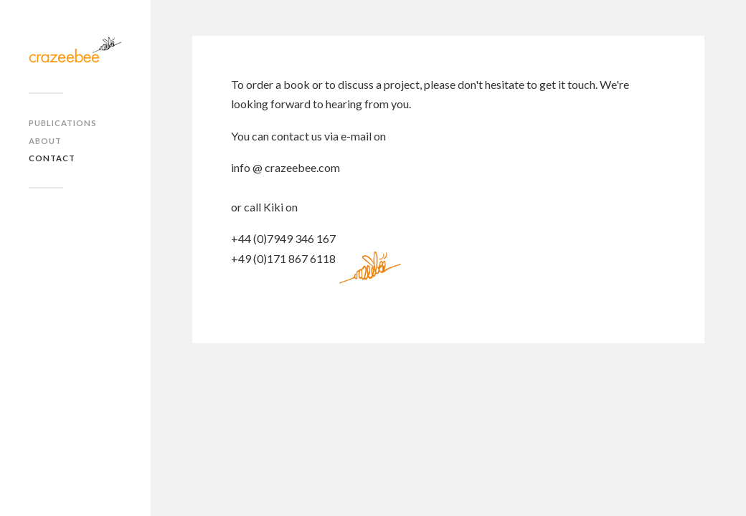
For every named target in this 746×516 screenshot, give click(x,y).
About (45, 140)
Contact (52, 158)
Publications (63, 123)
